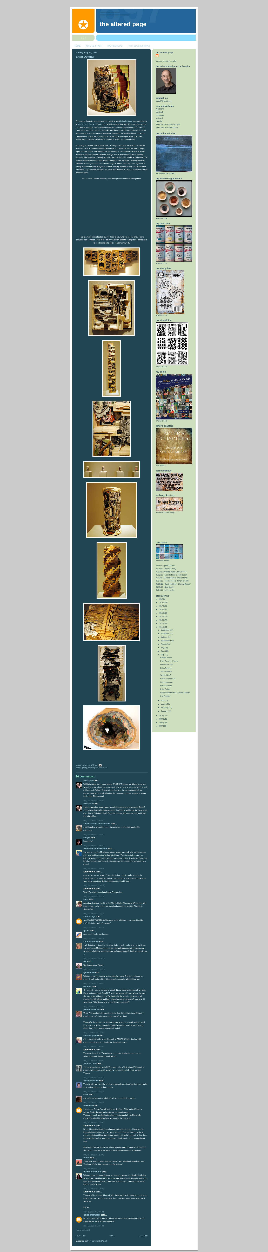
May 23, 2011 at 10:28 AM (94, 958)
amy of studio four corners (96, 823)
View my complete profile (166, 61)
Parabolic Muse (91, 1009)
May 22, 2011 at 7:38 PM (93, 846)
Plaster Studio (166, 657)
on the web (103, 767)
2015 (161, 613)
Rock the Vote (166, 686)
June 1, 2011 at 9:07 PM (93, 1212)
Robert (86, 1158)
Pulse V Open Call (167, 679)
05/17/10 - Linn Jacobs (165, 590)
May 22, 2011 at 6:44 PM (93, 801)
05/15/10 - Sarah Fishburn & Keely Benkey (173, 584)
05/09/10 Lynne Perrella (165, 566)
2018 (161, 602)
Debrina (87, 986)
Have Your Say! (166, 664)
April (163, 700)
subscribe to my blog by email (168, 124)
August (164, 644)
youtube (159, 121)
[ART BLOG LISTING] (139, 45)
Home (112, 1236)
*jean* (86, 930)
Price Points (165, 689)
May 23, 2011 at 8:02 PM (93, 1007)
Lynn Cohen (89, 972)
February (165, 707)
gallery (84, 767)
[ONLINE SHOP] (94, 45)
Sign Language (166, 682)
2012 (161, 623)
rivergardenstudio (92, 1172)
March (163, 704)
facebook (159, 112)
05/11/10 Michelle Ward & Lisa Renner (171, 572)
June (163, 651)
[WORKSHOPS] (115, 45)
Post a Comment (83, 1230)
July (163, 648)
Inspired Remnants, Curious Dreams (175, 693)
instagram (160, 115)
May (163, 655)
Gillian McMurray (91, 1215)
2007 (161, 726)
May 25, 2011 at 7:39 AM (93, 1103)
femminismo (89, 1063)
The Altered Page (123, 24)
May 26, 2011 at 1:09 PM (93, 1123)
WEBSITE (160, 109)
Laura (86, 899)
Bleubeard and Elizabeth (95, 848)
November (165, 634)
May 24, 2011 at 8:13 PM (93, 1061)
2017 (161, 606)
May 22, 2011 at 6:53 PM (93, 821)
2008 (161, 722)
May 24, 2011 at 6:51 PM (93, 1047)
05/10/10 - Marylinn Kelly (166, 569)
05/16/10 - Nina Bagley (165, 587)
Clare (85, 1094)
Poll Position (165, 696)
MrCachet (88, 780)
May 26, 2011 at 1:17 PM (93, 1155)
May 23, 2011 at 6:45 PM (93, 983)
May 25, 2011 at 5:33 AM (93, 1092)
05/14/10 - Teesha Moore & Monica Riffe (172, 581)
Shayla (86, 837)
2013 (161, 620)
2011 (161, 627)
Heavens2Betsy (91, 1080)
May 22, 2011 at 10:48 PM (94, 869)
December (165, 630)
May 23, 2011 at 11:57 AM (94, 969)
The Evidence (166, 671)
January (164, 711)
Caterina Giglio (90, 1035)
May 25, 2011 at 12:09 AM (94, 1078)
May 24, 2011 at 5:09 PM (93, 1033)
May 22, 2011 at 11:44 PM (94, 886)
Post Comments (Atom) (97, 1241)
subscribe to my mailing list (167, 127)
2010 (161, 715)
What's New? (165, 675)
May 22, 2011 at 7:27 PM (93, 835)
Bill (84, 961)
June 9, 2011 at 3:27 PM (93, 1226)
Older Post (143, 1236)
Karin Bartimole (91, 941)
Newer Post (80, 1236)
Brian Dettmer (85, 56)
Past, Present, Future (169, 661)
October (164, 637)
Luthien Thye (89, 916)
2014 (161, 616)
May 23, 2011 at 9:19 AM (93, 938)
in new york (93, 767)
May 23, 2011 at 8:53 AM (93, 928)
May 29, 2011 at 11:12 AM (94, 1169)
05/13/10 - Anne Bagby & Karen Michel (171, 578)
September (165, 641)
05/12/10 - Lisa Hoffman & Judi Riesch (171, 575)
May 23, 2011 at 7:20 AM (93, 914)
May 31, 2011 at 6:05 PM (93, 1189)
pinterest (159, 118)
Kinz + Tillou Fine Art (86, 124)
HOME (77, 45)
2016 (161, 609)
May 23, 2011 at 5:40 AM (93, 897)
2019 (161, 599)
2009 (161, 719)
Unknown (88, 1105)
